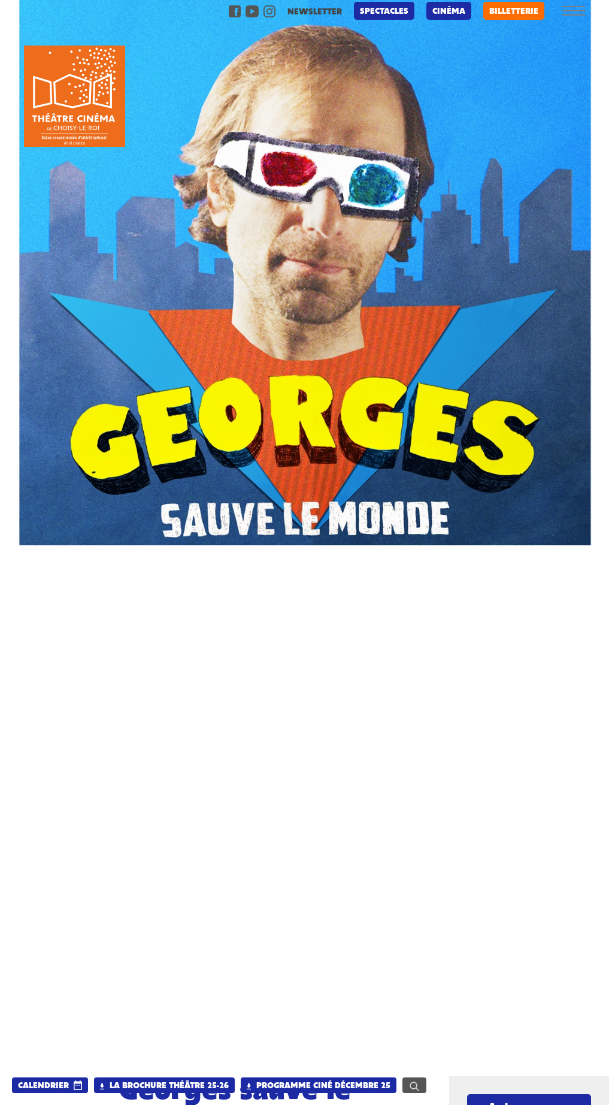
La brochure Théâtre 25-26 (164, 1086)
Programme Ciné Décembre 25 (318, 1086)
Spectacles (384, 12)
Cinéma (448, 12)
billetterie (513, 12)
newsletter (314, 12)
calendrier (43, 1086)
